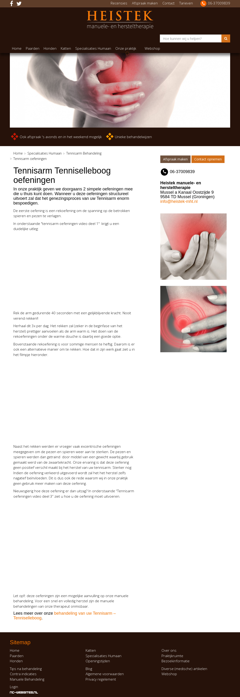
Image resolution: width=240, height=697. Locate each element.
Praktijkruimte (172, 655)
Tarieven (186, 3)
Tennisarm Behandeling (83, 153)
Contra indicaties (23, 673)
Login (14, 686)
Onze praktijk (125, 48)
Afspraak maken (145, 3)
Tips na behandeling (26, 668)
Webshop (152, 48)
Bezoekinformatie (175, 661)
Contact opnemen (208, 159)
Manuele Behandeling (27, 679)
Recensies (119, 3)
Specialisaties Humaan (93, 48)
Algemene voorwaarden (105, 673)
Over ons (168, 650)
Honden (50, 48)
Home (17, 48)
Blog (89, 668)
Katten (66, 48)
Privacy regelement (101, 679)
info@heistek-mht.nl (179, 201)
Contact (168, 3)
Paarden (32, 48)
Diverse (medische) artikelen (184, 668)
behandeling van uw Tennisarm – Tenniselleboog (64, 615)
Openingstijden (98, 661)
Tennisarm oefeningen (30, 158)
